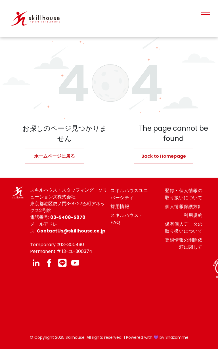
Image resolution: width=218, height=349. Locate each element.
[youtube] (75, 263)
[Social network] (62, 263)
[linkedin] (36, 263)
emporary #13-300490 (58, 244)
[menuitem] (131, 194)
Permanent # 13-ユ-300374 (61, 251)
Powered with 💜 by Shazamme (157, 337)
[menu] (205, 12)
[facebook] (49, 263)
